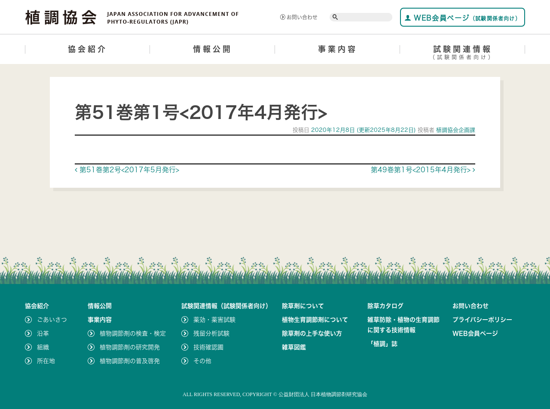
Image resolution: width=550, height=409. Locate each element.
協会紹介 (87, 49)
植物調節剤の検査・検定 (133, 333)
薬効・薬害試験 (214, 320)
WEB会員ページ (462, 17)
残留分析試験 (211, 333)
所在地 (46, 361)
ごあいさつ (52, 320)
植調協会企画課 (454, 130)
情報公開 (212, 49)
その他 (202, 361)
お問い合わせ (299, 17)
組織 (43, 347)
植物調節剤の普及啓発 (130, 361)
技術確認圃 (208, 347)
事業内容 (338, 49)
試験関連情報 (462, 54)
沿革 (43, 333)
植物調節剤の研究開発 (130, 347)
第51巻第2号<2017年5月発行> (127, 169)
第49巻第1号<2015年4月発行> (423, 169)
